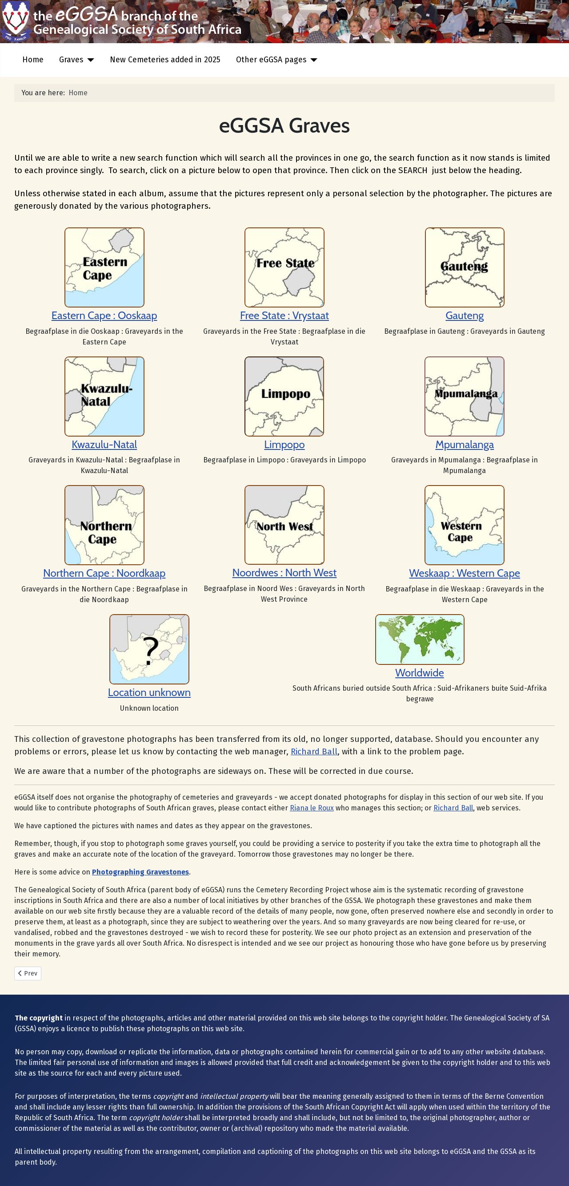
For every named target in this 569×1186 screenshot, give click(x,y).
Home (33, 60)
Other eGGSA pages (271, 60)
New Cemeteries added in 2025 (165, 60)
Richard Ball (314, 752)
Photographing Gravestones (140, 872)
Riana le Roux (312, 808)
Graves (71, 60)
